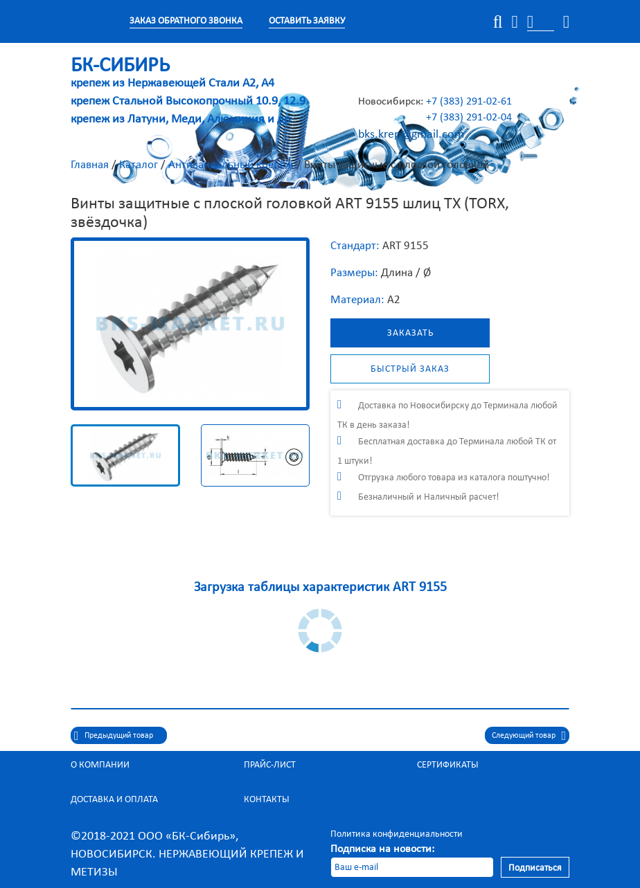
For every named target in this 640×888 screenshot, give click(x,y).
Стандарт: (355, 245)
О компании (100, 764)
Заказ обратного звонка (186, 20)
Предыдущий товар (119, 735)
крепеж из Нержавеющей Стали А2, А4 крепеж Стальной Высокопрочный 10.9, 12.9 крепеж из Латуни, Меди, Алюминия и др (188, 93)
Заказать (410, 332)
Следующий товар (523, 735)
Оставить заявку (307, 20)
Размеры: (354, 272)
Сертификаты (448, 764)
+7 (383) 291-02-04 (469, 116)
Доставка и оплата (114, 799)
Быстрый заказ (410, 368)
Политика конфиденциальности (396, 834)
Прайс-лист (270, 764)
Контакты (267, 799)
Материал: (357, 299)
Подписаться (535, 867)
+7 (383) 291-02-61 (469, 100)
